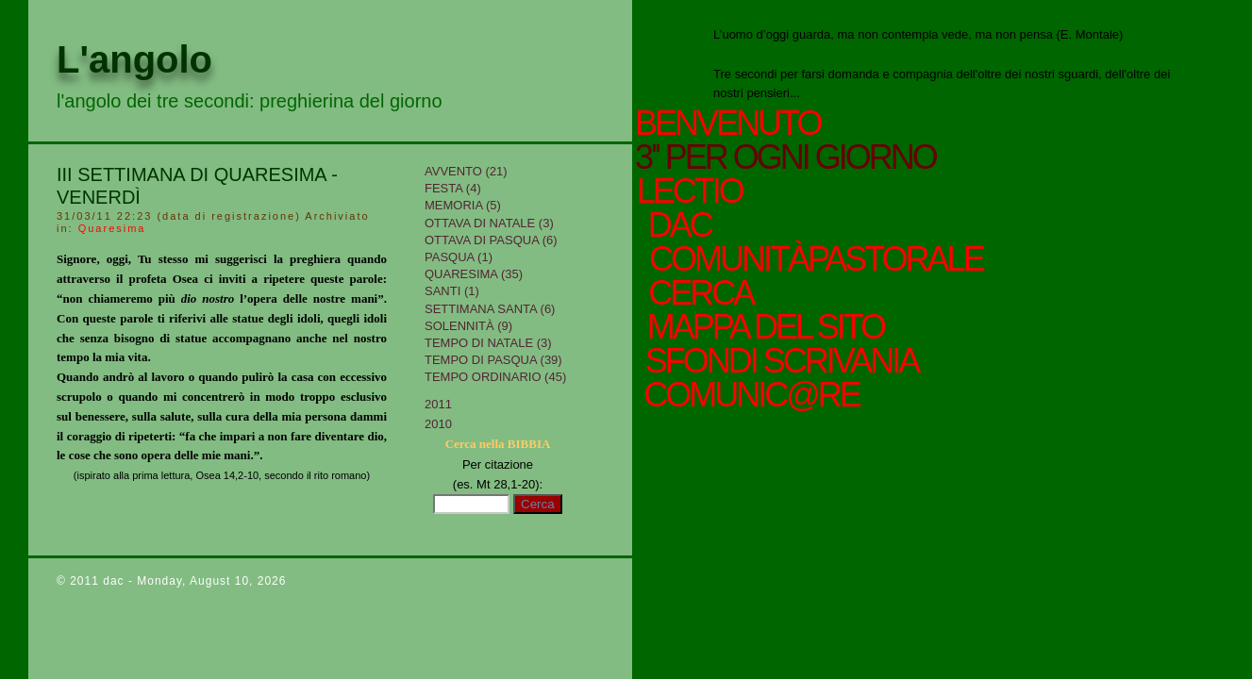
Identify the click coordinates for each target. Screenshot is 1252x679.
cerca (695, 293)
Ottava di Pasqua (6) (491, 240)
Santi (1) (452, 291)
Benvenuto (727, 124)
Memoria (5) (463, 205)
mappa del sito (760, 327)
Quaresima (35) (474, 274)
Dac (680, 225)
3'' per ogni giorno (785, 157)
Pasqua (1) (458, 257)
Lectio (698, 191)
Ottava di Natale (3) (489, 223)
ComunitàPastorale (813, 259)
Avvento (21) (466, 171)
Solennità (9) (468, 326)
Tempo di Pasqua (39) (493, 360)
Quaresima (112, 228)
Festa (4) (453, 188)
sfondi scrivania (776, 361)
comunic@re (747, 395)
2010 (438, 424)
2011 (438, 404)
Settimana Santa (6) (490, 309)
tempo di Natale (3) (488, 343)
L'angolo (134, 59)
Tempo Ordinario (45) (495, 377)
